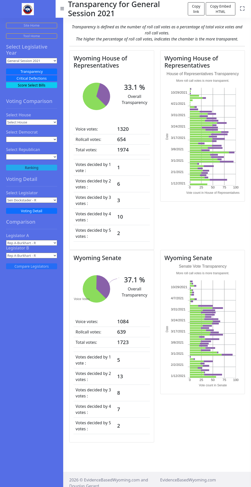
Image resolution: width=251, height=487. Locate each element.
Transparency (31, 71)
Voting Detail (31, 210)
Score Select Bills (31, 85)
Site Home (32, 25)
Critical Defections (32, 78)
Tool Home (31, 36)
